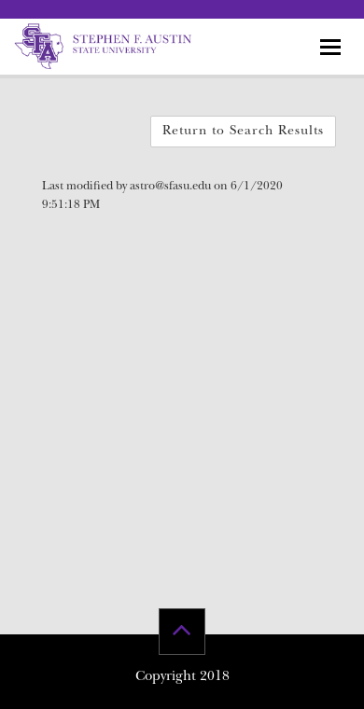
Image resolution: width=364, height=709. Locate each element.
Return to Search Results (243, 131)
